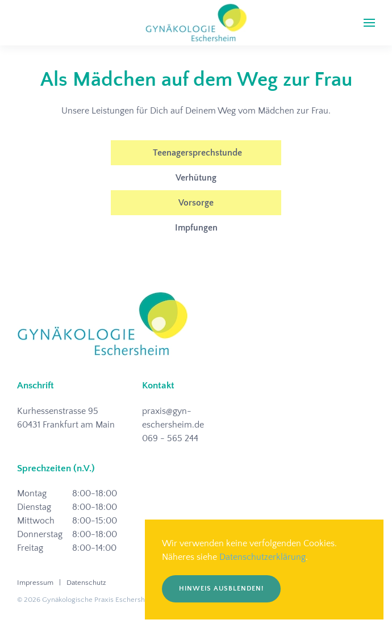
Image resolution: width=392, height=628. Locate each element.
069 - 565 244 (170, 438)
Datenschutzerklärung (262, 557)
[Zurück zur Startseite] (196, 22)
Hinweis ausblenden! (221, 588)
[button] (369, 22)
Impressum (35, 583)
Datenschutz (86, 583)
